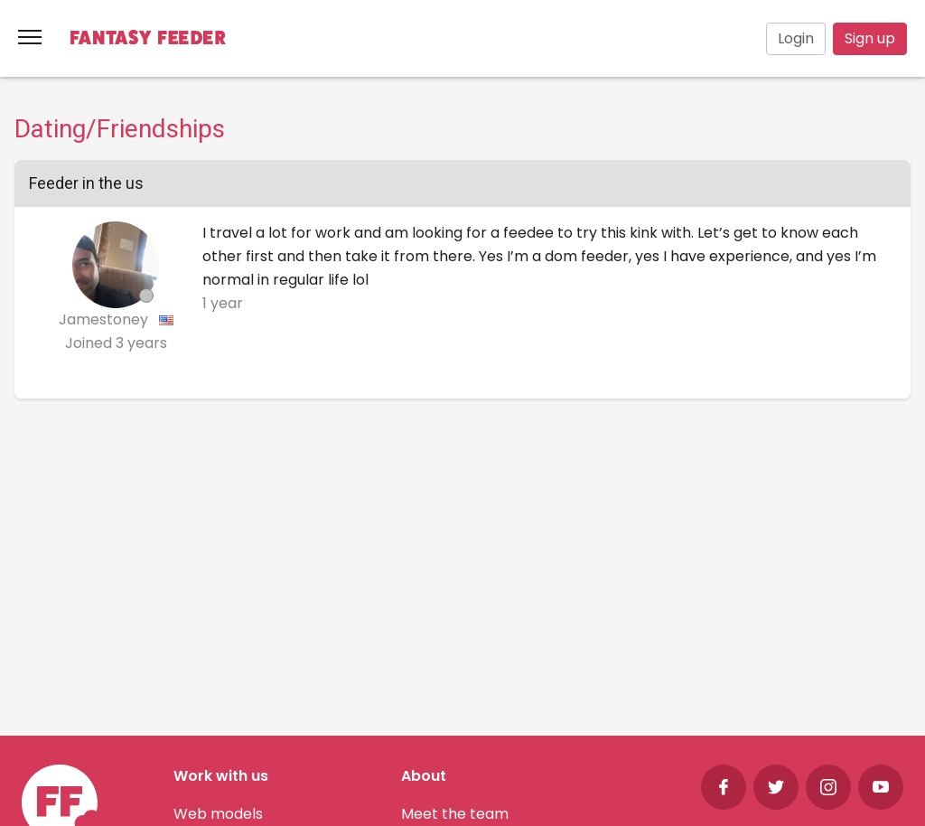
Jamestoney (105, 319)
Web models (218, 813)
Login (796, 38)
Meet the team (455, 813)
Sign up (870, 38)
